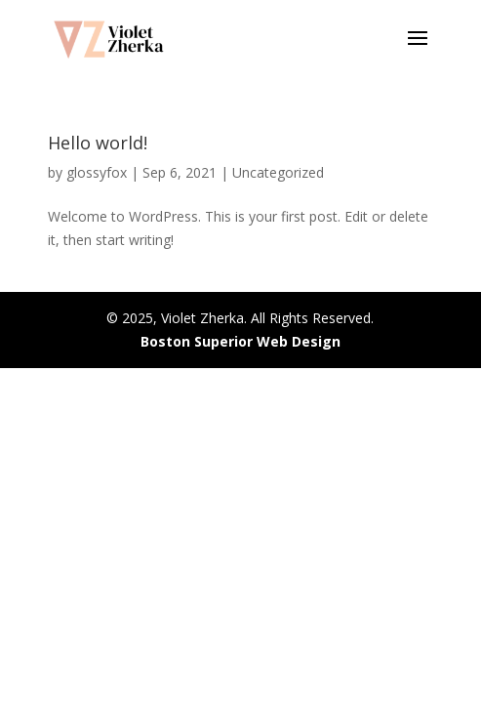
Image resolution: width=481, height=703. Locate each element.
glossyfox (96, 172)
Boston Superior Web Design (240, 341)
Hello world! (97, 142)
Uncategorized (278, 172)
